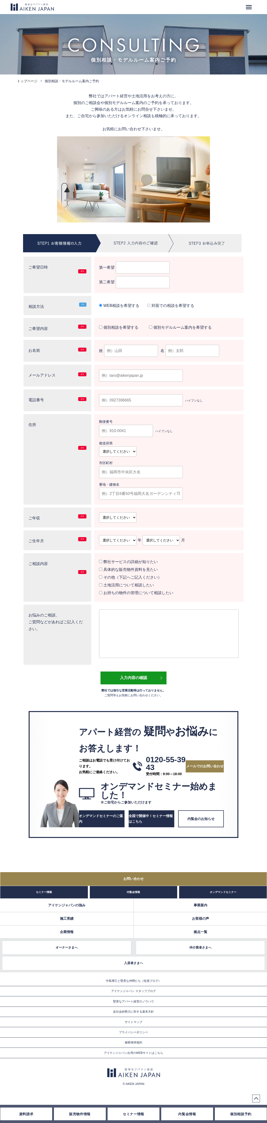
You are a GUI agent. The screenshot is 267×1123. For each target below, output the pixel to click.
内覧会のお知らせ (201, 819)
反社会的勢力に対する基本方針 (133, 1011)
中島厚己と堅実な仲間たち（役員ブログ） (133, 981)
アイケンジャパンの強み (66, 905)
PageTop (256, 1098)
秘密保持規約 (133, 1042)
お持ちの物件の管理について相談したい (136, 593)
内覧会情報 (133, 892)
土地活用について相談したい (126, 585)
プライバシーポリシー (133, 1032)
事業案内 (200, 905)
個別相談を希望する (119, 327)
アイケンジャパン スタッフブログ (133, 991)
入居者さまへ (133, 963)
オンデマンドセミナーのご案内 (101, 819)
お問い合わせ (133, 879)
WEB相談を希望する (119, 305)
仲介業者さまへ (200, 947)
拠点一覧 (200, 932)
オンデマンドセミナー (223, 892)
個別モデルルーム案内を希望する (180, 327)
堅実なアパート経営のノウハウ (133, 1001)
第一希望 (134, 267)
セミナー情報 (44, 892)
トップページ (27, 81)
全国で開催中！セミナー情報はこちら (151, 819)
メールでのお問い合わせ (205, 766)
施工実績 (67, 918)
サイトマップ (133, 1022)
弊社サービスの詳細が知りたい (128, 562)
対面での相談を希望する (170, 305)
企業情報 (67, 932)
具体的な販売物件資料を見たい (128, 569)
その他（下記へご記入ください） (130, 577)
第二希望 (134, 282)
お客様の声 (200, 918)
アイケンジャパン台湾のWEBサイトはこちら (133, 1053)
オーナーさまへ (67, 947)
